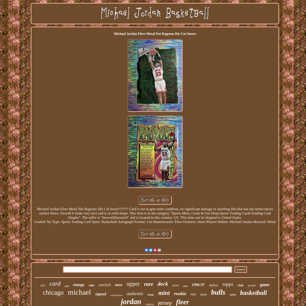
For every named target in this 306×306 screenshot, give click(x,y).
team (203, 294)
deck (163, 284)
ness (118, 284)
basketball (253, 292)
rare (148, 284)
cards (233, 294)
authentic (135, 293)
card (54, 283)
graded (252, 285)
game (264, 284)
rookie (180, 293)
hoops (151, 294)
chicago (53, 292)
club (241, 285)
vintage (78, 285)
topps (228, 284)
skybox (213, 285)
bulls (218, 292)
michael (79, 292)
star (193, 294)
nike (92, 285)
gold (67, 286)
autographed (116, 295)
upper (133, 284)
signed (100, 294)
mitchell (105, 285)
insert (175, 285)
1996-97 (198, 285)
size (42, 285)
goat (185, 286)
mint (164, 293)
